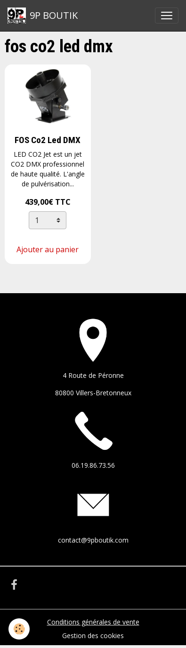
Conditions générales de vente (93, 621)
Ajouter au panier (47, 249)
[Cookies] (19, 629)
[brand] (43, 16)
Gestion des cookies (93, 635)
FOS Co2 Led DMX (48, 140)
